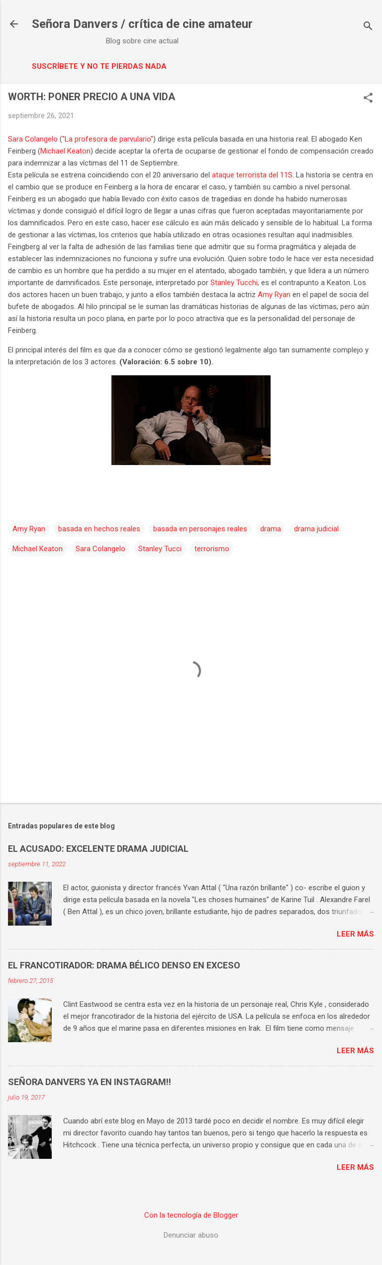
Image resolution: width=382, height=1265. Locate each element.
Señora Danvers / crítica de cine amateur (142, 24)
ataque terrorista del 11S (252, 174)
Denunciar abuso (191, 1235)
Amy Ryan (274, 294)
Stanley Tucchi (234, 282)
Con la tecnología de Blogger (191, 1215)
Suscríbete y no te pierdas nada (99, 66)
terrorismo (211, 548)
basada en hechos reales (99, 528)
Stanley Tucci (160, 548)
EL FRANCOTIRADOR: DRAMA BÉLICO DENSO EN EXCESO (124, 965)
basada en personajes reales (200, 528)
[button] (368, 99)
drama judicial (316, 528)
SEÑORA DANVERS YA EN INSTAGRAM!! (89, 1082)
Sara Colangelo (33, 139)
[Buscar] (368, 27)
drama (270, 528)
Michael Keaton (65, 151)
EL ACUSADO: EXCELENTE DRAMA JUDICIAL (98, 848)
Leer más (355, 934)
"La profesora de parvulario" (107, 139)
